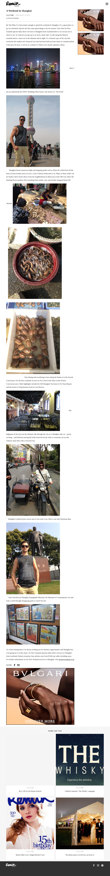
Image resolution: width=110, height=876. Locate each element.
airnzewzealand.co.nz (66, 659)
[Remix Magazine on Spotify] (102, 865)
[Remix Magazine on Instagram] (98, 865)
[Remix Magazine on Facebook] (94, 865)
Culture (10, 15)
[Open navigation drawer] (107, 4)
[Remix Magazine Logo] (13, 3)
